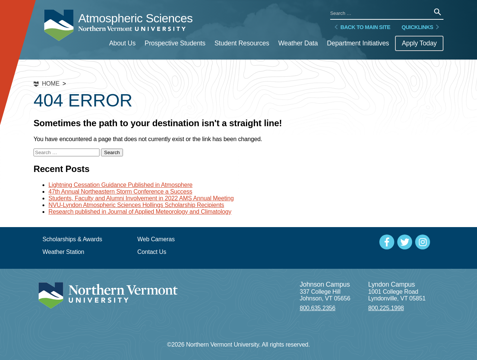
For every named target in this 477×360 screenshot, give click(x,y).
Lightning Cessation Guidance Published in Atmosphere (120, 185)
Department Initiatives (358, 43)
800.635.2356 (317, 308)
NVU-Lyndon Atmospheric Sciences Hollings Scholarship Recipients (136, 205)
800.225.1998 (386, 308)
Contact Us (152, 252)
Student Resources (241, 43)
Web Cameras (156, 239)
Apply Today (419, 43)
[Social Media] (386, 242)
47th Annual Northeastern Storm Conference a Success (120, 191)
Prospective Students (175, 43)
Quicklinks (421, 27)
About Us (122, 43)
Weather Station (63, 252)
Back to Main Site (361, 27)
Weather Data (298, 43)
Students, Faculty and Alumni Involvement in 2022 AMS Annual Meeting (141, 198)
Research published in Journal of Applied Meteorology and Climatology (139, 211)
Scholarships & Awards (72, 239)
